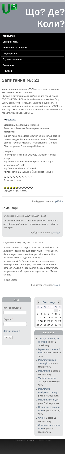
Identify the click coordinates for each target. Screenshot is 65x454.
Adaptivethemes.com (43, 440)
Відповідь (11, 119)
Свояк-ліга (8, 65)
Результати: (44, 370)
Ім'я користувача (12, 308)
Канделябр (9, 36)
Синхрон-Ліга (10, 41)
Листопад (48, 302)
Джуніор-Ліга (10, 53)
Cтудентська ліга (12, 59)
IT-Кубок (7, 71)
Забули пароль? (11, 331)
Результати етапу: (47, 399)
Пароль (8, 319)
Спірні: (41, 418)
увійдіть (59, 201)
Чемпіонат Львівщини (15, 47)
